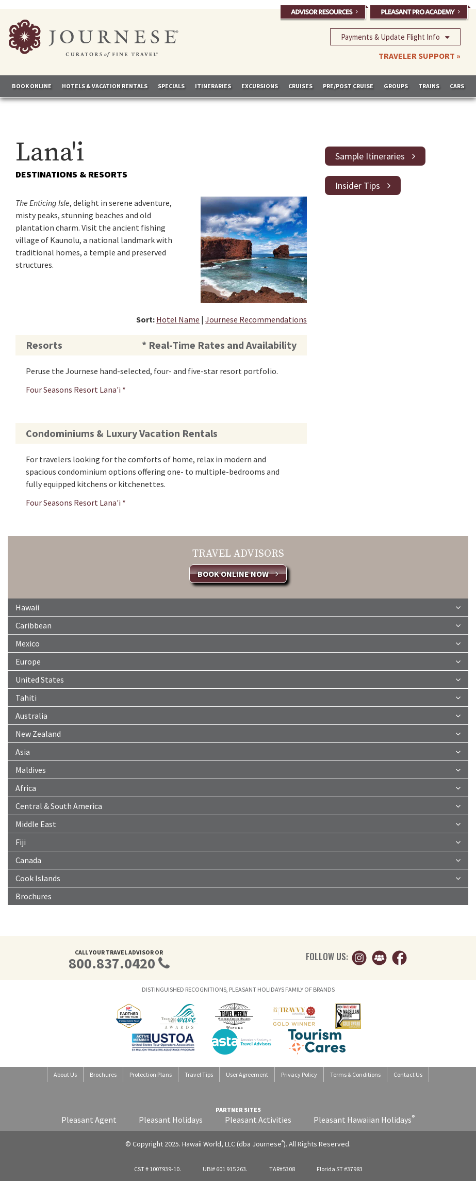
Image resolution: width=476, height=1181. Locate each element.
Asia (238, 751)
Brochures (33, 896)
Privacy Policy (299, 1074)
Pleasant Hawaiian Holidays (364, 1119)
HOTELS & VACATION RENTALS (104, 86)
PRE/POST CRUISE (348, 86)
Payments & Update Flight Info (395, 36)
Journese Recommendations (256, 319)
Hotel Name (178, 319)
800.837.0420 (112, 963)
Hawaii (238, 606)
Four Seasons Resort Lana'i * (76, 389)
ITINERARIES (213, 86)
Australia (238, 715)
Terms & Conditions (355, 1074)
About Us (65, 1074)
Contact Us (407, 1074)
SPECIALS (171, 86)
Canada (238, 859)
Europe (238, 661)
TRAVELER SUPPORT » (420, 56)
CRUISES (300, 86)
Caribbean (238, 624)
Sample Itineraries (375, 156)
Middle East (238, 823)
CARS (457, 86)
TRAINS (428, 86)
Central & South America (238, 805)
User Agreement (247, 1074)
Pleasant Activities (258, 1119)
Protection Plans (150, 1074)
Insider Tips (362, 185)
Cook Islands (238, 877)
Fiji (238, 841)
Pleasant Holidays (171, 1119)
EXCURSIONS (259, 86)
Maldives (238, 769)
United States (238, 679)
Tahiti (238, 697)
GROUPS (396, 86)
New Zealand (238, 733)
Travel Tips (199, 1074)
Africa (238, 787)
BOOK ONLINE (32, 86)
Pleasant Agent (89, 1119)
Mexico (238, 643)
